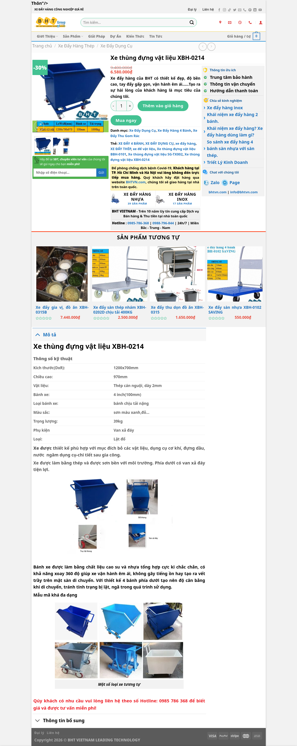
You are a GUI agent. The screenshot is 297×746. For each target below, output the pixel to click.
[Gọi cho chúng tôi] (244, 10)
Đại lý (192, 9)
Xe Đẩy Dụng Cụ (116, 46)
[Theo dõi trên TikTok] (229, 10)
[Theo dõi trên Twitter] (234, 10)
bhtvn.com (218, 192)
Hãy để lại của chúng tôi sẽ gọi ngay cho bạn (72, 161)
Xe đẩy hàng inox (225, 107)
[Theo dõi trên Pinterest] (250, 10)
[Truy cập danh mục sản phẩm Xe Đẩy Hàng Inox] (177, 198)
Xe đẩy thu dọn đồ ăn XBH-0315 (177, 310)
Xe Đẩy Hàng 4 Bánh (174, 130)
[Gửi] (191, 22)
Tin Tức (155, 36)
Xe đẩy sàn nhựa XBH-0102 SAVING (234, 310)
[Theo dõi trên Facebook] (219, 10)
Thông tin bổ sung (58, 721)
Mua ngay (126, 120)
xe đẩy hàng (185, 143)
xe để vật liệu (144, 148)
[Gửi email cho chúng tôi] (239, 10)
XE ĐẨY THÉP (121, 148)
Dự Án (115, 36)
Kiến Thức (135, 36)
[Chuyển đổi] (37, 334)
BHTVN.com (136, 182)
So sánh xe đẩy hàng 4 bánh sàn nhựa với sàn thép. (230, 148)
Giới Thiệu (47, 36)
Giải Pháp (96, 36)
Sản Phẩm (73, 36)
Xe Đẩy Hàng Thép (76, 46)
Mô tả (44, 334)
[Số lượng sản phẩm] (121, 106)
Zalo (215, 182)
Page (235, 182)
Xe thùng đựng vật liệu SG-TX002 (155, 154)
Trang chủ (42, 46)
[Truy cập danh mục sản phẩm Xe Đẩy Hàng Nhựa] (133, 198)
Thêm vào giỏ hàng (163, 105)
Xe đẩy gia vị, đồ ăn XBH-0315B (62, 310)
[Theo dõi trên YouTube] (260, 10)
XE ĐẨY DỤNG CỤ (159, 143)
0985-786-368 (138, 223)
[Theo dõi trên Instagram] (224, 10)
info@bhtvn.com (244, 192)
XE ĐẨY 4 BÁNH (131, 143)
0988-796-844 (163, 223)
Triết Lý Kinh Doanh (227, 162)
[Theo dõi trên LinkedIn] (255, 10)
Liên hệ (208, 9)
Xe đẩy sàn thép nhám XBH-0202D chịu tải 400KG (119, 310)
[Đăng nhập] (261, 22)
